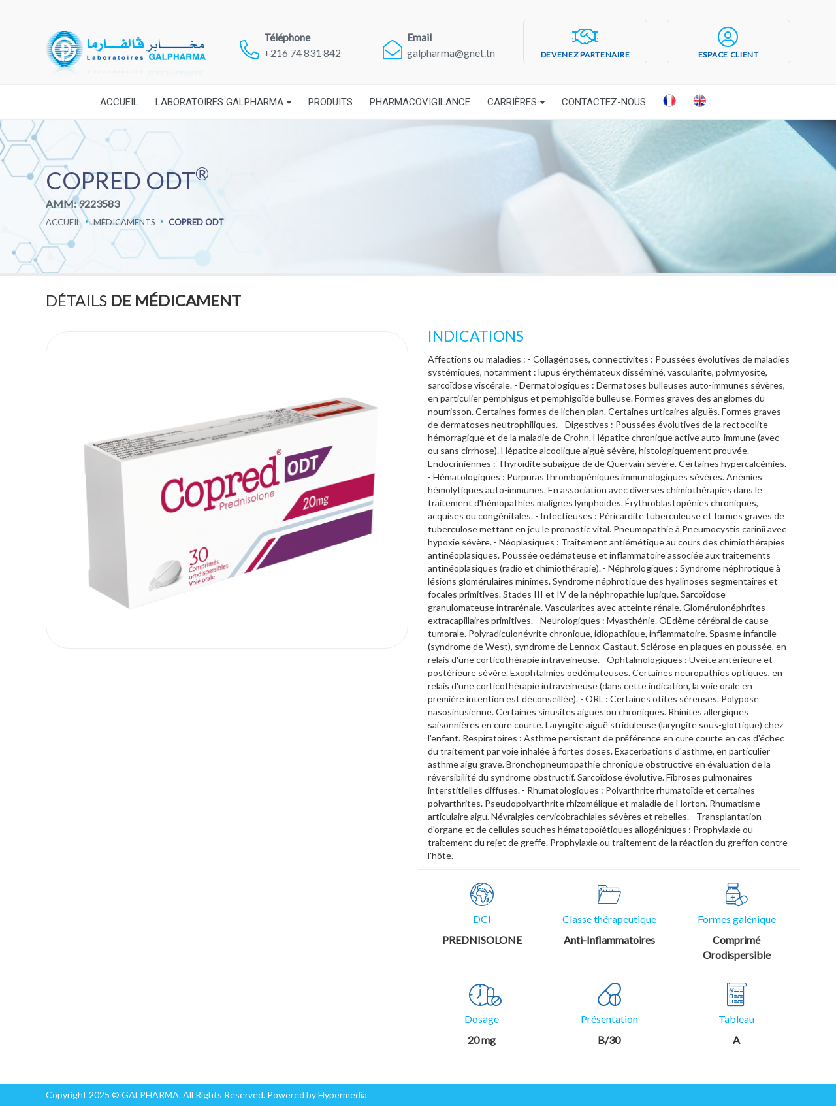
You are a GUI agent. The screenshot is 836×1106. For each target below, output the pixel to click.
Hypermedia (342, 1094)
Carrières (512, 102)
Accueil (119, 102)
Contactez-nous (604, 102)
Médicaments (124, 222)
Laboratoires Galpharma (219, 102)
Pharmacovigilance (420, 102)
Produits (330, 102)
